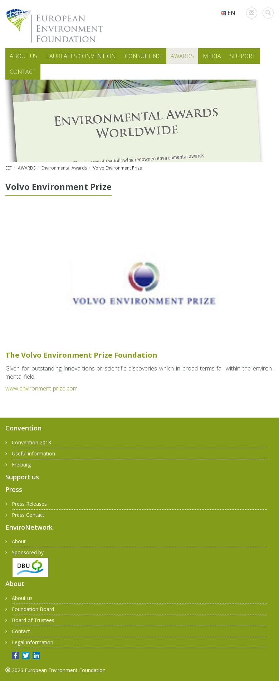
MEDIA (212, 56)
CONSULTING (143, 56)
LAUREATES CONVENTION (81, 56)
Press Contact (28, 514)
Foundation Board (33, 609)
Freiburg (21, 464)
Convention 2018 (31, 442)
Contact (21, 631)
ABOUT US (23, 56)
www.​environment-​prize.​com (41, 388)
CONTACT (23, 72)
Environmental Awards (64, 168)
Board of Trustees (33, 620)
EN (227, 13)
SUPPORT (242, 56)
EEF (8, 168)
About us (22, 598)
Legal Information (32, 642)
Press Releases (29, 503)
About (19, 541)
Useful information (33, 453)
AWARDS (182, 56)
